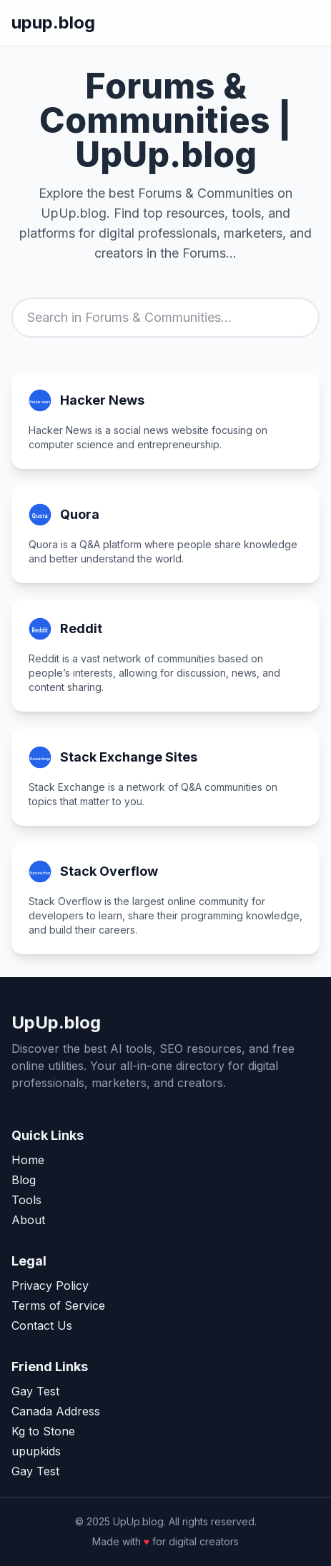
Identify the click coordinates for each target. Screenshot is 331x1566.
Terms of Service (58, 1305)
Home (27, 1160)
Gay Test (35, 1391)
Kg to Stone (43, 1431)
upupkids (36, 1451)
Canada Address (55, 1411)
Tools (26, 1200)
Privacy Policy (50, 1285)
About (28, 1220)
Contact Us (41, 1325)
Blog (23, 1180)
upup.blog (53, 22)
